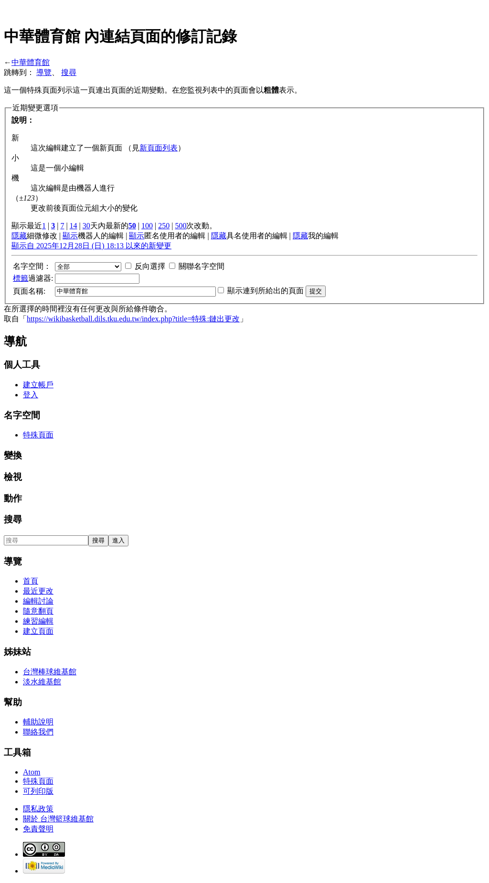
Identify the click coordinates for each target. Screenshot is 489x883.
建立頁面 (38, 631)
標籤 (20, 278)
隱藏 (19, 236)
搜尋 (68, 72)
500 (180, 226)
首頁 (30, 581)
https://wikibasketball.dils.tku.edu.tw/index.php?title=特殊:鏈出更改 (133, 319)
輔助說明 (38, 722)
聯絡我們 (38, 732)
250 (164, 226)
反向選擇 (150, 266)
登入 (30, 395)
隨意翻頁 (38, 611)
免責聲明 (38, 829)
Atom (31, 772)
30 (86, 226)
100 (147, 226)
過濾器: (33, 278)
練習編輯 (38, 621)
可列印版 (38, 791)
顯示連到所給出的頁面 (265, 291)
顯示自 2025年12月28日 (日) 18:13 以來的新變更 (91, 246)
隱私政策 (38, 809)
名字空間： (32, 266)
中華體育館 (30, 62)
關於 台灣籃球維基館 (58, 819)
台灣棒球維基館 (49, 672)
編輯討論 (38, 601)
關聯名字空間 (201, 266)
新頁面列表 (158, 148)
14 (73, 226)
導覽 (44, 72)
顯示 (70, 236)
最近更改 (38, 591)
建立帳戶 (38, 385)
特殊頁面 (38, 435)
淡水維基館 (42, 682)
